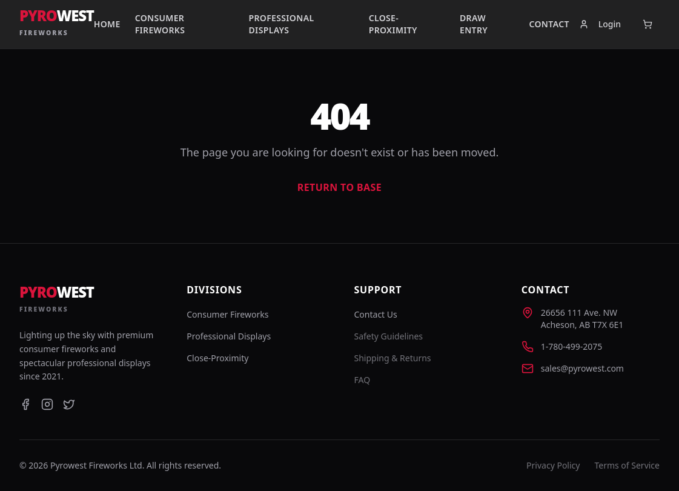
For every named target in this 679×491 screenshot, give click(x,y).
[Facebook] (25, 404)
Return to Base (339, 187)
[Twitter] (69, 404)
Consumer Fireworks (160, 24)
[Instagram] (47, 404)
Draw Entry (474, 24)
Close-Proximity (393, 24)
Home (107, 24)
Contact (549, 24)
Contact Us (375, 314)
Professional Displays (281, 24)
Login (600, 24)
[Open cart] (647, 24)
